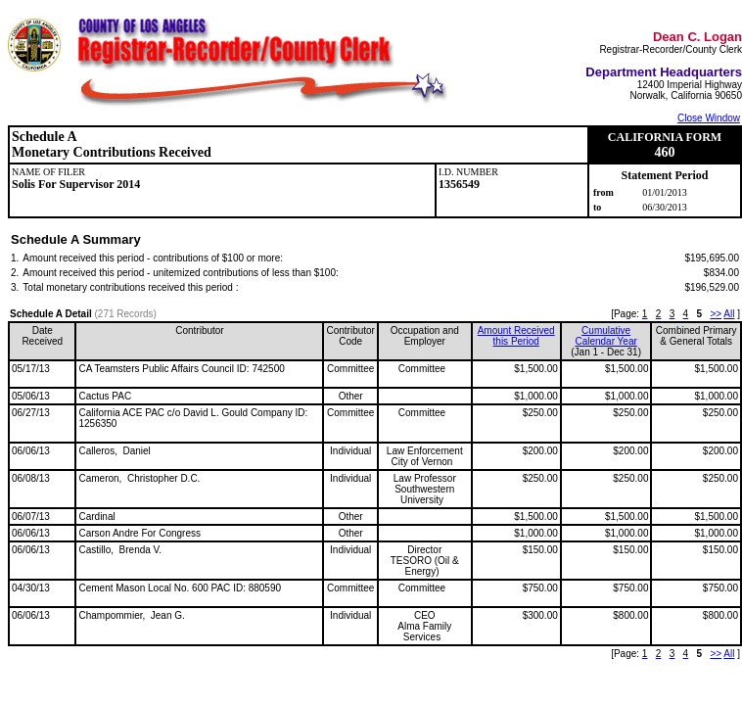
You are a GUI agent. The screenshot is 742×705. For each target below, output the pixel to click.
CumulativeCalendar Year (605, 336)
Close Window (708, 118)
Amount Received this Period (516, 336)
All (728, 313)
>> (715, 313)
